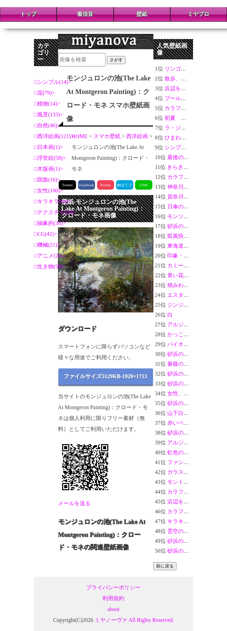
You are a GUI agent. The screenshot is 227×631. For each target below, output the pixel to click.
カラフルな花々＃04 (189, 108)
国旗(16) (47, 180)
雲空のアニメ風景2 (190, 531)
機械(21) (47, 245)
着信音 (85, 14)
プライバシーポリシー (113, 587)
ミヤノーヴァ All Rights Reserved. (134, 620)
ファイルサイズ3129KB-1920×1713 (105, 376)
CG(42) (45, 234)
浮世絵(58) (50, 158)
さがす (116, 59)
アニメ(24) (50, 256)
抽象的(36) (50, 223)
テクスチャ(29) (55, 212)
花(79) (44, 93)
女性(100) (48, 190)
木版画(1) (48, 169)
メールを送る (74, 503)
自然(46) (47, 125)
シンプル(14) (52, 82)
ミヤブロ (198, 14)
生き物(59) (50, 266)
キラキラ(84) (52, 201)
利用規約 (113, 598)
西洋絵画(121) (54, 136)
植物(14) (47, 104)
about (114, 609)
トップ (28, 14)
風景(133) (48, 114)
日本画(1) (48, 147)
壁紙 (141, 14)
